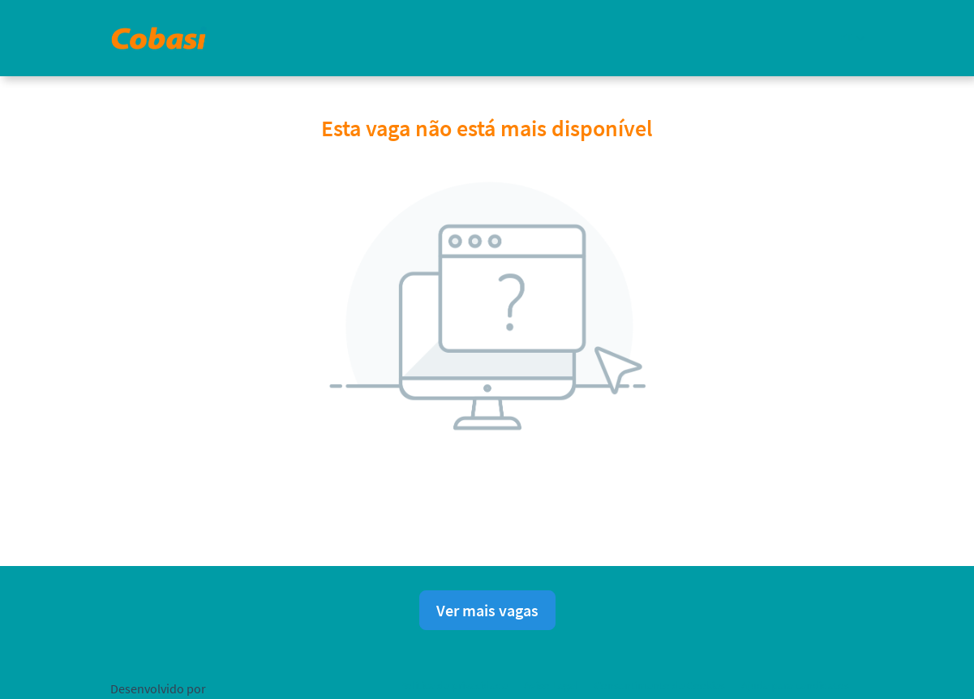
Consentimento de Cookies (659, 685)
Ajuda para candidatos (795, 685)
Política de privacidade (453, 685)
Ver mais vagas (487, 610)
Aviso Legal (551, 685)
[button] (852, 38)
